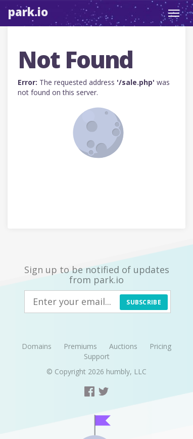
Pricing (160, 346)
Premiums (80, 346)
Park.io (28, 11)
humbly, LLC (126, 371)
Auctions (123, 346)
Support (97, 356)
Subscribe (143, 302)
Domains (37, 346)
